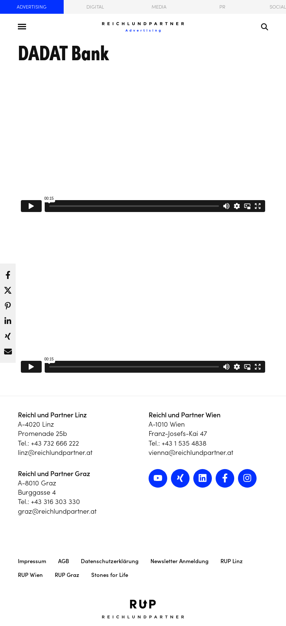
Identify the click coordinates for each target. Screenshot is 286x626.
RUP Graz (67, 574)
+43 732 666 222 (55, 443)
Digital (95, 7)
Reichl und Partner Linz (52, 415)
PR (222, 7)
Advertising (32, 7)
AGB (63, 561)
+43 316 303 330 (55, 501)
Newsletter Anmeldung (179, 561)
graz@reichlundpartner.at (57, 511)
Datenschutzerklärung (110, 561)
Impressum (32, 561)
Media (159, 7)
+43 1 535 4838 (184, 443)
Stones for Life (109, 574)
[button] (8, 272)
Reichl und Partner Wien (184, 415)
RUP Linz (231, 561)
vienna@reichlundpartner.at (191, 452)
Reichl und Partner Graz (54, 473)
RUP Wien (30, 574)
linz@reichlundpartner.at (55, 452)
